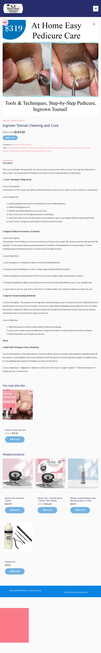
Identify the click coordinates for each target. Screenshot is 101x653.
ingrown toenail (68, 148)
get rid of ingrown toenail (51, 148)
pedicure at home (45, 151)
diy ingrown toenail (33, 148)
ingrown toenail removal (28, 151)
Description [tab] (8, 163)
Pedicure (21, 121)
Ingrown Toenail (9, 121)
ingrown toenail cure (82, 148)
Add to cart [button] (15, 440)
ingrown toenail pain (10, 151)
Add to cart (10, 138)
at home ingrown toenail (16, 148)
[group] (53, 213)
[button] (94, 24)
